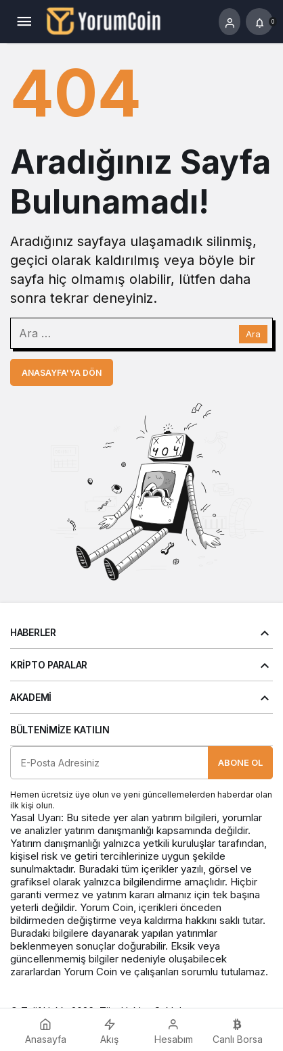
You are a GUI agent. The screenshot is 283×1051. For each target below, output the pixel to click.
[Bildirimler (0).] (259, 21)
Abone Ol (240, 762)
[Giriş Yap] (229, 21)
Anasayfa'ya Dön (62, 373)
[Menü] (23, 21)
